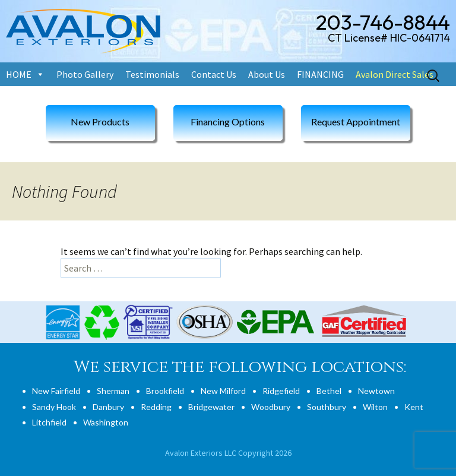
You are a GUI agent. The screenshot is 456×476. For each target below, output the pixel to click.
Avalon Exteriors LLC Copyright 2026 (228, 452)
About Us (266, 74)
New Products (100, 121)
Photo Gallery (84, 74)
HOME (18, 74)
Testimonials (152, 74)
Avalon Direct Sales (394, 74)
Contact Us (213, 74)
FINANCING (320, 74)
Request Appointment (355, 121)
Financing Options (228, 121)
